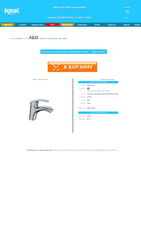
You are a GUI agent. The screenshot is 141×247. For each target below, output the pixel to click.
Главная (55, 150)
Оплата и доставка (78, 150)
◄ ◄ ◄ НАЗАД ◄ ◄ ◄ (18, 38)
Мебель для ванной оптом (65, 150)
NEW (52, 25)
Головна (22, 25)
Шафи (137, 25)
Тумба (93, 150)
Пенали (127, 25)
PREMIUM (67, 25)
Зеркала (98, 150)
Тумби (97, 25)
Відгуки (7, 25)
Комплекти (82, 25)
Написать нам (87, 150)
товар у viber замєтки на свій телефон (98, 90)
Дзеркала (112, 25)
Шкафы (103, 150)
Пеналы (108, 150)
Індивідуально (37, 25)
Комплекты (114, 150)
